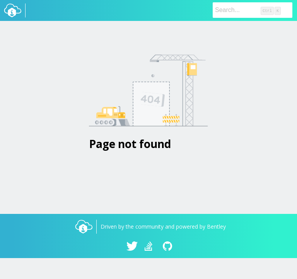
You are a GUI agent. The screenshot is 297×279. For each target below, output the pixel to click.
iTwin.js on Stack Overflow (150, 246)
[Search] (252, 10)
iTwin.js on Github (168, 246)
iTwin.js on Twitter (132, 246)
